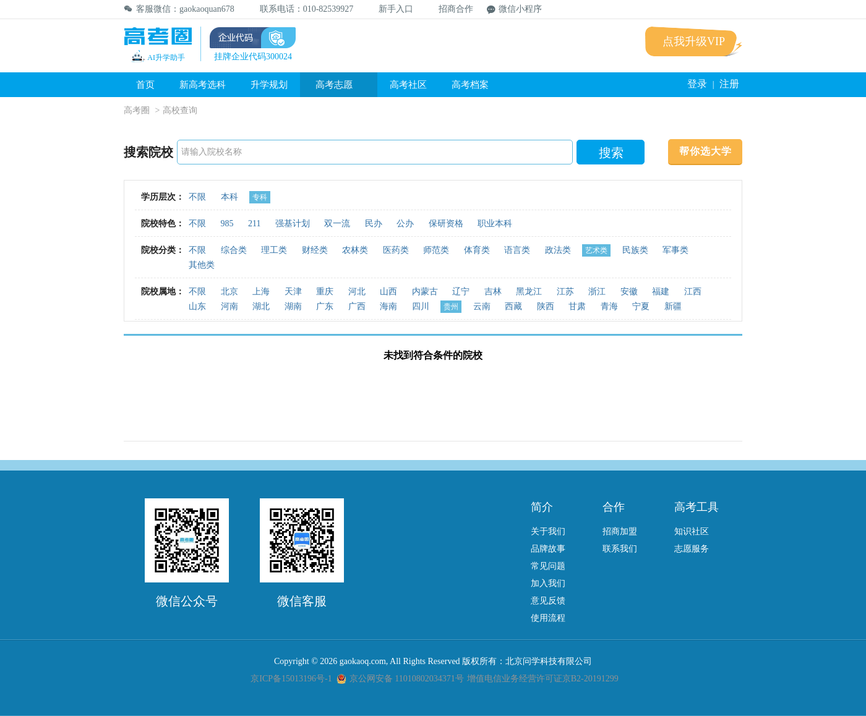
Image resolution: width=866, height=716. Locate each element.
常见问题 (548, 566)
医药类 (396, 250)
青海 (609, 306)
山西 (388, 291)
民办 (373, 223)
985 (227, 223)
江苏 (565, 291)
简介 (542, 507)
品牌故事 (548, 548)
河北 (357, 291)
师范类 (436, 250)
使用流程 (548, 618)
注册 (729, 84)
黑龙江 (529, 291)
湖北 (261, 306)
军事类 (675, 250)
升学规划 (269, 85)
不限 (197, 197)
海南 (388, 306)
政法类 (558, 250)
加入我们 (548, 583)
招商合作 (450, 9)
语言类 (517, 250)
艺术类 (596, 250)
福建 (660, 291)
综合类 (234, 250)
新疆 (673, 306)
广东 (324, 306)
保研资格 (446, 223)
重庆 (324, 291)
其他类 (202, 265)
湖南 (293, 306)
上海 (261, 291)
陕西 (545, 306)
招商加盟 (619, 531)
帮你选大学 (705, 151)
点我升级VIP (693, 41)
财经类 (315, 250)
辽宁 (460, 291)
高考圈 (137, 110)
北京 (229, 291)
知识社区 (691, 531)
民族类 (635, 250)
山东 (197, 306)
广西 (357, 306)
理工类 (274, 250)
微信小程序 (514, 9)
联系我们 (619, 548)
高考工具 (696, 507)
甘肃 (577, 306)
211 (254, 223)
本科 (229, 197)
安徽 (629, 291)
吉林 (493, 291)
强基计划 (292, 223)
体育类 (477, 250)
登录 (697, 84)
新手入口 (390, 9)
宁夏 (641, 306)
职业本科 (495, 223)
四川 (420, 306)
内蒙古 (425, 291)
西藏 (513, 306)
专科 (259, 197)
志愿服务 (691, 548)
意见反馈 (548, 600)
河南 (229, 306)
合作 (613, 507)
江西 (692, 291)
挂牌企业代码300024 (253, 56)
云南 (482, 306)
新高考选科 (202, 85)
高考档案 (470, 85)
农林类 (355, 250)
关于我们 (548, 531)
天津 (293, 291)
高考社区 (408, 85)
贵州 (451, 306)
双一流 (337, 223)
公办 (405, 223)
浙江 (597, 291)
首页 (145, 85)
